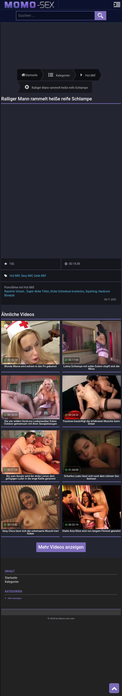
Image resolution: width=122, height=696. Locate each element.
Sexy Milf (27, 275)
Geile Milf (40, 275)
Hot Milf (15, 275)
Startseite (11, 577)
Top (114, 688)
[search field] (55, 15)
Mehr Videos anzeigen (61, 547)
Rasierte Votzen (14, 291)
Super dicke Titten (37, 291)
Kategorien (12, 581)
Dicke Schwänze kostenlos (67, 291)
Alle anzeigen (15, 598)
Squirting (91, 291)
